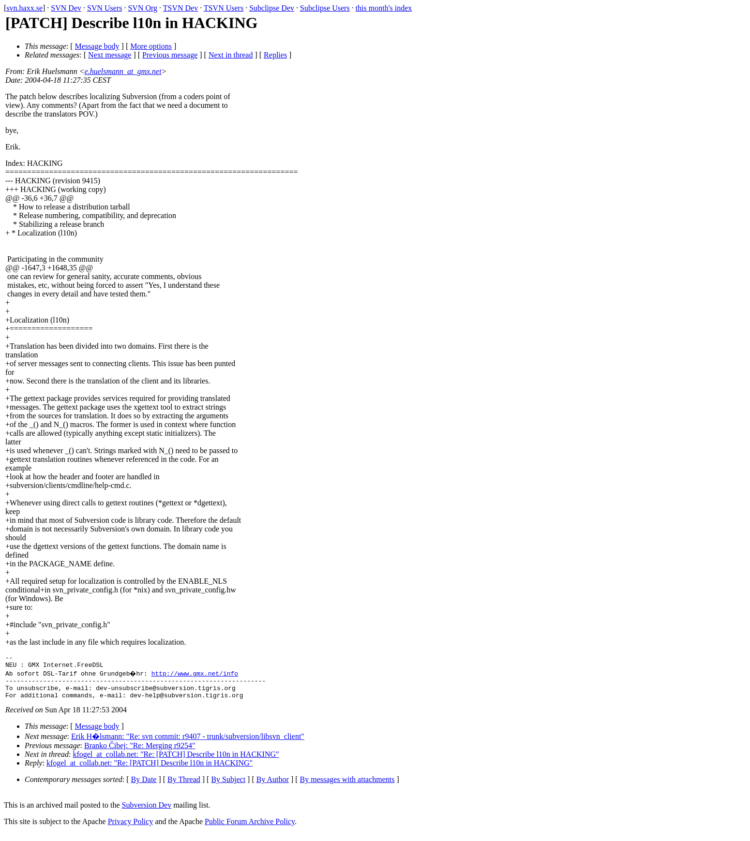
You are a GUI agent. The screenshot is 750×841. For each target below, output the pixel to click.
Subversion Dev (147, 812)
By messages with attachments (347, 786)
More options (151, 46)
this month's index (384, 8)
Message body (97, 46)
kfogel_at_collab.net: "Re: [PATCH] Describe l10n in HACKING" (176, 761)
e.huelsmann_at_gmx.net (123, 71)
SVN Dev (66, 8)
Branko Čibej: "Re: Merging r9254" (139, 753)
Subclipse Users (325, 8)
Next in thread (231, 55)
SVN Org (142, 8)
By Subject (228, 786)
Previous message (169, 55)
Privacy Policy (130, 829)
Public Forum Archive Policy (250, 829)
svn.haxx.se (24, 8)
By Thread (183, 786)
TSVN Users (223, 8)
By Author (272, 786)
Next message (109, 55)
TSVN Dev (180, 8)
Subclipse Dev (271, 8)
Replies (275, 55)
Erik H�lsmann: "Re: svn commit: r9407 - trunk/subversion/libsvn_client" (187, 743)
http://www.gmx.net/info (195, 676)
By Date (144, 786)
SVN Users (104, 8)
